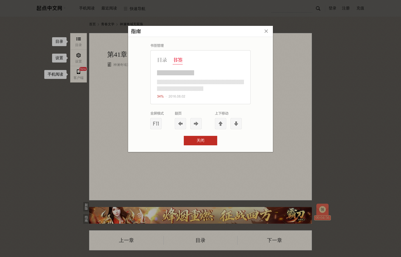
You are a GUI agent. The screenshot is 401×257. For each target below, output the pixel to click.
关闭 (200, 140)
